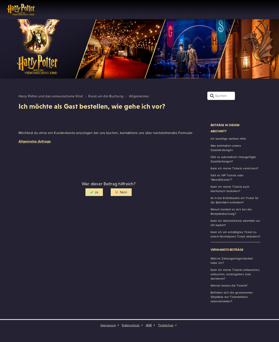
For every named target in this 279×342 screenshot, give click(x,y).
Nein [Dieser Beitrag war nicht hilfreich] (123, 192)
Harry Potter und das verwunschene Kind (51, 96)
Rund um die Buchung (105, 96)
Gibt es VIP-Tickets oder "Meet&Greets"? (227, 177)
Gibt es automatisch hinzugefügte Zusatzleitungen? (233, 159)
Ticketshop (166, 325)
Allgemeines (139, 96)
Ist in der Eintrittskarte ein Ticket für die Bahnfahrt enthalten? (235, 200)
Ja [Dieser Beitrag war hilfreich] (96, 192)
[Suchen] (221, 96)
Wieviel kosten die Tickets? (229, 285)
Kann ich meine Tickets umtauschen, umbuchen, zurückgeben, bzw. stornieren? (235, 274)
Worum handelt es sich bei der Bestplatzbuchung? (231, 211)
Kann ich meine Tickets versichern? (235, 168)
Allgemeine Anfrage (35, 141)
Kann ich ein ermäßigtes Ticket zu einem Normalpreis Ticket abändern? (235, 234)
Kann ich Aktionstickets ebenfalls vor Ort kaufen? (235, 222)
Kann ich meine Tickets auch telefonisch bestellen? (230, 188)
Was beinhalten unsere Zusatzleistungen (226, 147)
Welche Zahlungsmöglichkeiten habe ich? (232, 260)
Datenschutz (131, 325)
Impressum (108, 325)
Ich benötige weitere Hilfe (228, 138)
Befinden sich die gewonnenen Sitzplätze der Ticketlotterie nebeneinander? (232, 296)
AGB (149, 325)
